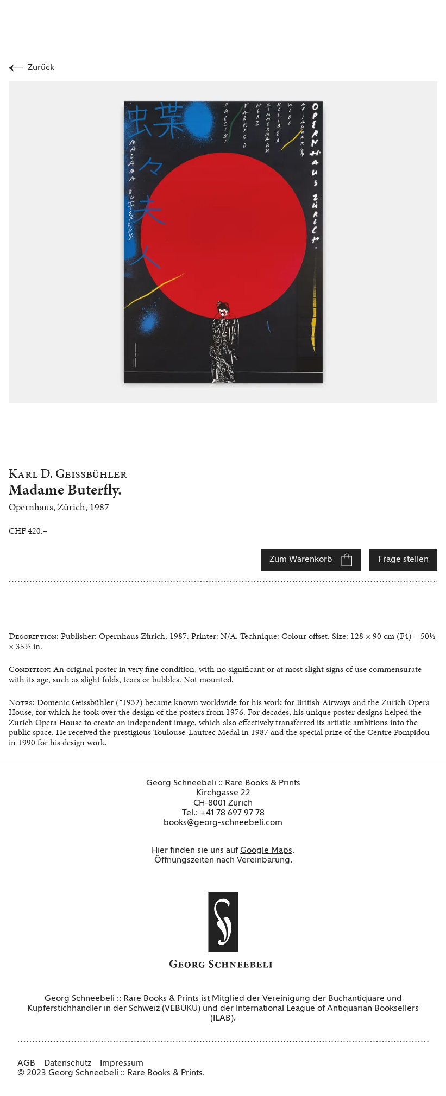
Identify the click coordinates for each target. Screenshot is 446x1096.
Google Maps (266, 850)
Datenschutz (67, 1063)
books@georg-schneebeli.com (223, 823)
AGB (26, 1063)
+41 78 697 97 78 (232, 813)
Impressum (121, 1063)
